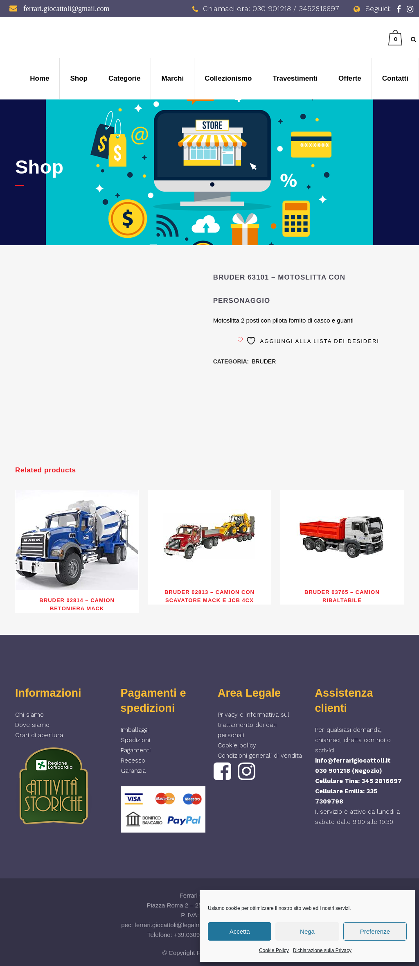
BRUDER (264, 361)
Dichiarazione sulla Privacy (322, 950)
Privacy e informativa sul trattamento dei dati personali (253, 725)
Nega (307, 931)
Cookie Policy (274, 950)
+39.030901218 (195, 934)
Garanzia (133, 770)
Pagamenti (136, 750)
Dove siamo (32, 725)
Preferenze (375, 931)
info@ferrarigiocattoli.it (353, 760)
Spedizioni (135, 740)
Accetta (240, 931)
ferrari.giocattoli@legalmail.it (173, 924)
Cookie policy (237, 745)
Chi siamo (29, 714)
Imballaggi (135, 730)
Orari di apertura (39, 735)
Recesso (133, 760)
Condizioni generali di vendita (260, 755)
